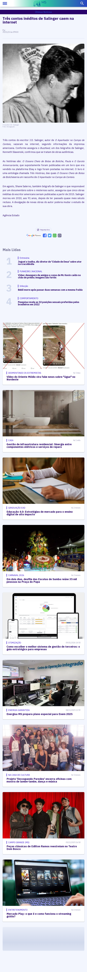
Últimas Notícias (43, 12)
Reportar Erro (43, 230)
